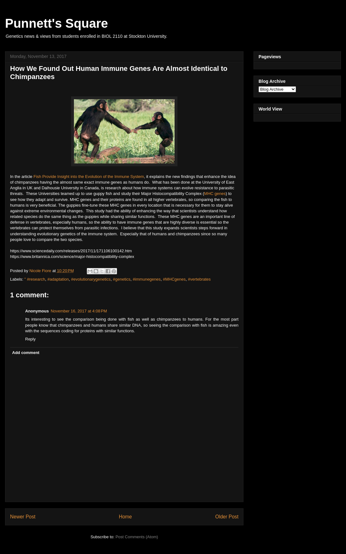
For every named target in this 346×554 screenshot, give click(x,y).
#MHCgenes (174, 279)
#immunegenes (147, 279)
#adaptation (58, 279)
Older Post (226, 516)
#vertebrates (199, 279)
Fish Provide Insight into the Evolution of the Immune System (88, 176)
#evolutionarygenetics (91, 279)
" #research (35, 279)
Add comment (26, 352)
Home (125, 516)
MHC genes (215, 193)
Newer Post (23, 516)
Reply (30, 339)
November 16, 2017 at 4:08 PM (79, 311)
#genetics (122, 279)
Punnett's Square (56, 23)
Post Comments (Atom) (136, 536)
